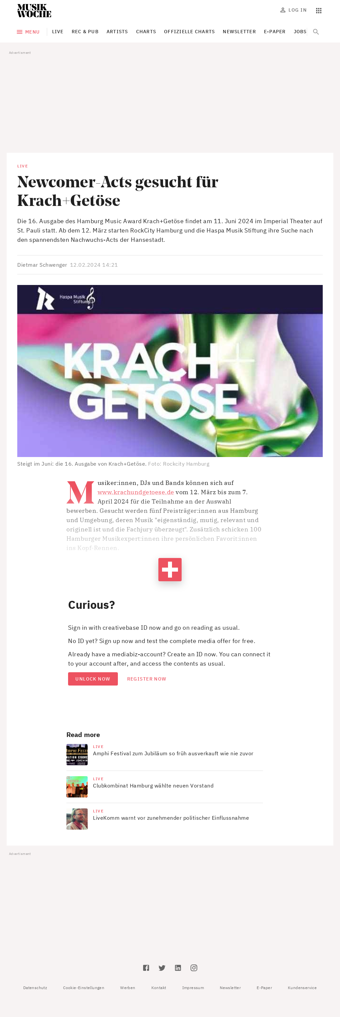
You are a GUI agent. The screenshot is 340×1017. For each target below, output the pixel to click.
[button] (170, 371)
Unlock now (93, 679)
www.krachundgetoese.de (136, 492)
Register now (147, 679)
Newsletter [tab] (239, 32)
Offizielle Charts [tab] (189, 32)
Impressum (193, 987)
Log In (293, 10)
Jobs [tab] (300, 32)
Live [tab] (58, 32)
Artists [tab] (117, 32)
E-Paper (264, 987)
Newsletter (230, 987)
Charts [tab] (146, 32)
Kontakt (158, 987)
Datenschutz (35, 987)
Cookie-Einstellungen (83, 987)
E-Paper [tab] (275, 32)
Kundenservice (302, 987)
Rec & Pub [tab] (85, 32)
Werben (127, 987)
